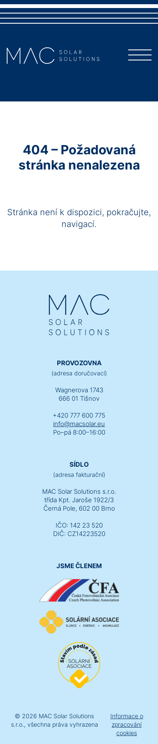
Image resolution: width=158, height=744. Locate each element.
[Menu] (140, 56)
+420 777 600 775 (79, 415)
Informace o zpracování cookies (126, 724)
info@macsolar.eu (79, 424)
